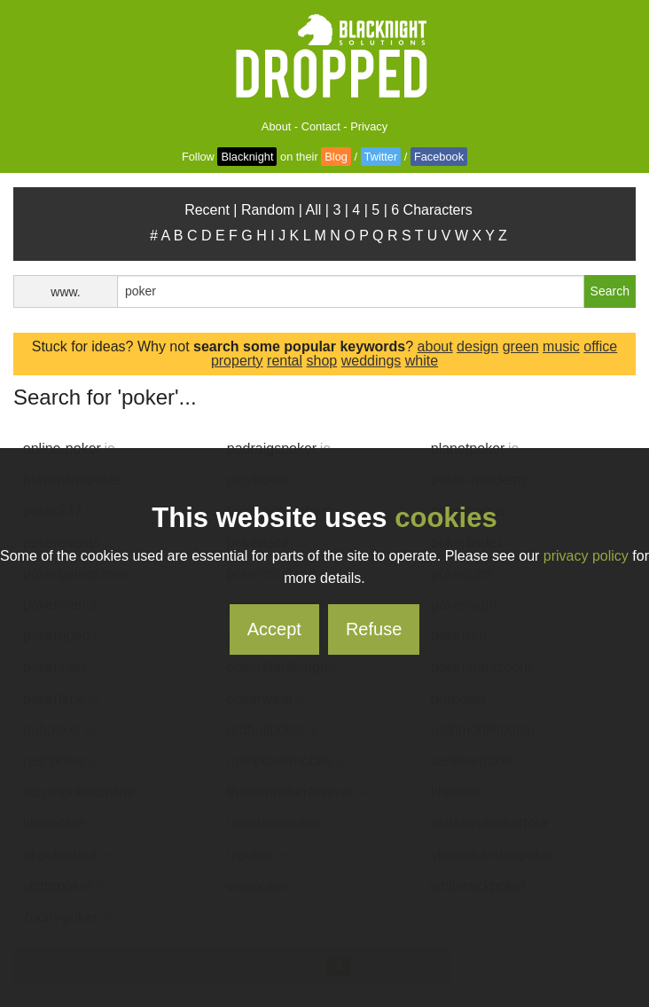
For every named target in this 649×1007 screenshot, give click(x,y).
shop (322, 360)
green (521, 346)
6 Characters (432, 209)
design (477, 346)
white (421, 360)
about (435, 346)
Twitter (381, 156)
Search (609, 291)
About (276, 126)
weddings (371, 360)
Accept (274, 629)
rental (284, 360)
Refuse (374, 629)
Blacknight (247, 156)
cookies (446, 517)
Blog (336, 156)
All (314, 209)
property (237, 360)
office (600, 346)
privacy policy (586, 555)
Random (267, 209)
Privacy (368, 126)
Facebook (439, 156)
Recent (207, 209)
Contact (320, 126)
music (561, 346)
